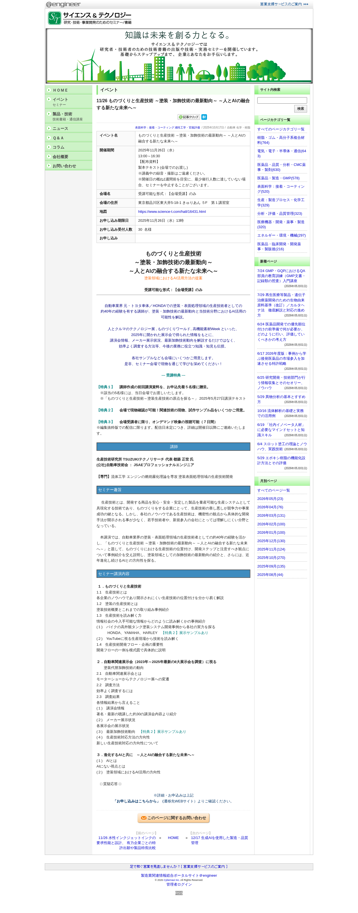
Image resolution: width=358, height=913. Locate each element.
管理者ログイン (179, 884)
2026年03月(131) (271, 515)
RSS (179, 893)
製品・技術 (71, 116)
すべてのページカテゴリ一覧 (281, 129)
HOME (173, 838)
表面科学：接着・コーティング (154, 127)
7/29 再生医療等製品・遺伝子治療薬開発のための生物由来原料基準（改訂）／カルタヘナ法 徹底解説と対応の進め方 (281, 305)
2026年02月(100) (271, 524)
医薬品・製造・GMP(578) (278, 178)
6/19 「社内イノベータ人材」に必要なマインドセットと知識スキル (281, 430)
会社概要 (60, 156)
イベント (71, 102)
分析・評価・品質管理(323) (279, 213)
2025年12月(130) (271, 541)
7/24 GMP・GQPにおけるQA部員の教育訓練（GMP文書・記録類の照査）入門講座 (281, 276)
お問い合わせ (64, 166)
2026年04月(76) (270, 507)
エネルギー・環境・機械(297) (281, 235)
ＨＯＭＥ (60, 90)
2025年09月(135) (271, 566)
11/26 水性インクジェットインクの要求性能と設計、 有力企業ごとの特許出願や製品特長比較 (126, 843)
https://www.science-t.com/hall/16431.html (172, 211)
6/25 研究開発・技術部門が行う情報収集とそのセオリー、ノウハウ (281, 382)
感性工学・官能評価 (187, 127)
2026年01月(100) (271, 532)
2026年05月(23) (270, 499)
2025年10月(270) (271, 558)
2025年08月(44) (270, 575)
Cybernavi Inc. (172, 880)
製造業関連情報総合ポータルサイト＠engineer (179, 875)
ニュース (60, 128)
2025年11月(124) (271, 549)
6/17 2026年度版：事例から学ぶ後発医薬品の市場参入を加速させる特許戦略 (281, 358)
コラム (58, 147)
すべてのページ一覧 (273, 490)
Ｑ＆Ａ (58, 138)
